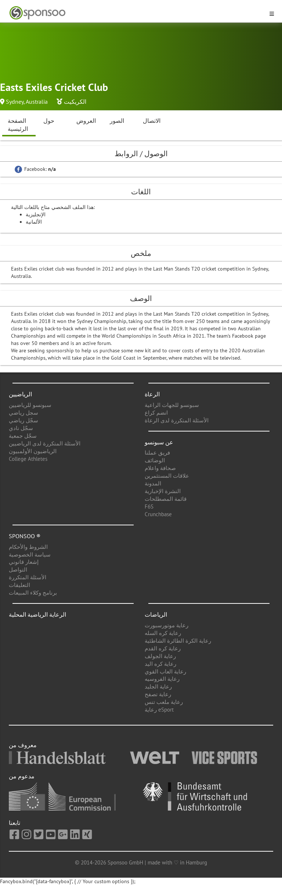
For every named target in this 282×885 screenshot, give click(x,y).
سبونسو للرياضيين (30, 404)
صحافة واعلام (160, 467)
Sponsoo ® (24, 536)
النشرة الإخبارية (163, 491)
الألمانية (34, 222)
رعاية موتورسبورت (166, 625)
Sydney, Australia (27, 101)
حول (48, 120)
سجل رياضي (23, 412)
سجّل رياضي (23, 420)
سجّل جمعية (23, 435)
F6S (149, 506)
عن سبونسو (159, 442)
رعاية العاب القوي (165, 671)
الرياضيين (20, 394)
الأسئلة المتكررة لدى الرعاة (177, 420)
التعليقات (19, 584)
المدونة (153, 483)
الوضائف (155, 460)
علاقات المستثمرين (167, 475)
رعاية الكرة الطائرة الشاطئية (178, 640)
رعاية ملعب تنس (164, 701)
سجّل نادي (21, 428)
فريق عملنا (157, 452)
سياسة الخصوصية (30, 554)
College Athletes (28, 458)
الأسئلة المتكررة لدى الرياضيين (44, 443)
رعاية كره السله (163, 632)
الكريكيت (75, 101)
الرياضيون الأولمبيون (33, 451)
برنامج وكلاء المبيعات (33, 592)
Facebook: (35, 169)
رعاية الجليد (158, 686)
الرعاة (152, 394)
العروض (86, 120)
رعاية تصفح (158, 694)
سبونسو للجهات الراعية (172, 404)
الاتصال (151, 120)
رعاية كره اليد (160, 663)
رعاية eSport (159, 709)
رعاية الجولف (160, 656)
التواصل (18, 569)
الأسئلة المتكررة (27, 577)
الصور (117, 120)
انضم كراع (156, 412)
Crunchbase (158, 514)
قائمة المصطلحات (166, 498)
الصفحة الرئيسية (18, 125)
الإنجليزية (36, 214)
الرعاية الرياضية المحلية (37, 614)
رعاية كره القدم (163, 648)
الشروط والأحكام (28, 546)
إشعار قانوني (24, 561)
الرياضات (156, 614)
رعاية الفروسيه (162, 678)
